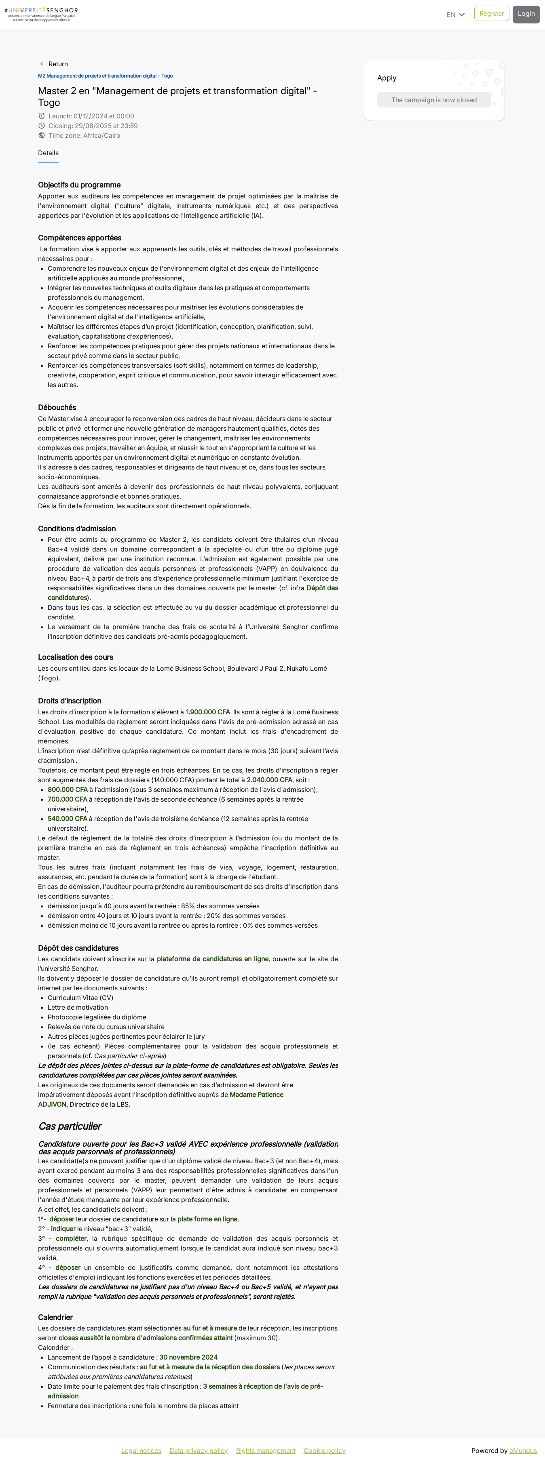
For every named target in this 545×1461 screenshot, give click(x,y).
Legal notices (141, 1449)
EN (457, 14)
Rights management (266, 1449)
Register (492, 14)
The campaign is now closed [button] (434, 100)
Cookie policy (325, 1449)
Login (526, 14)
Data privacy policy (198, 1449)
